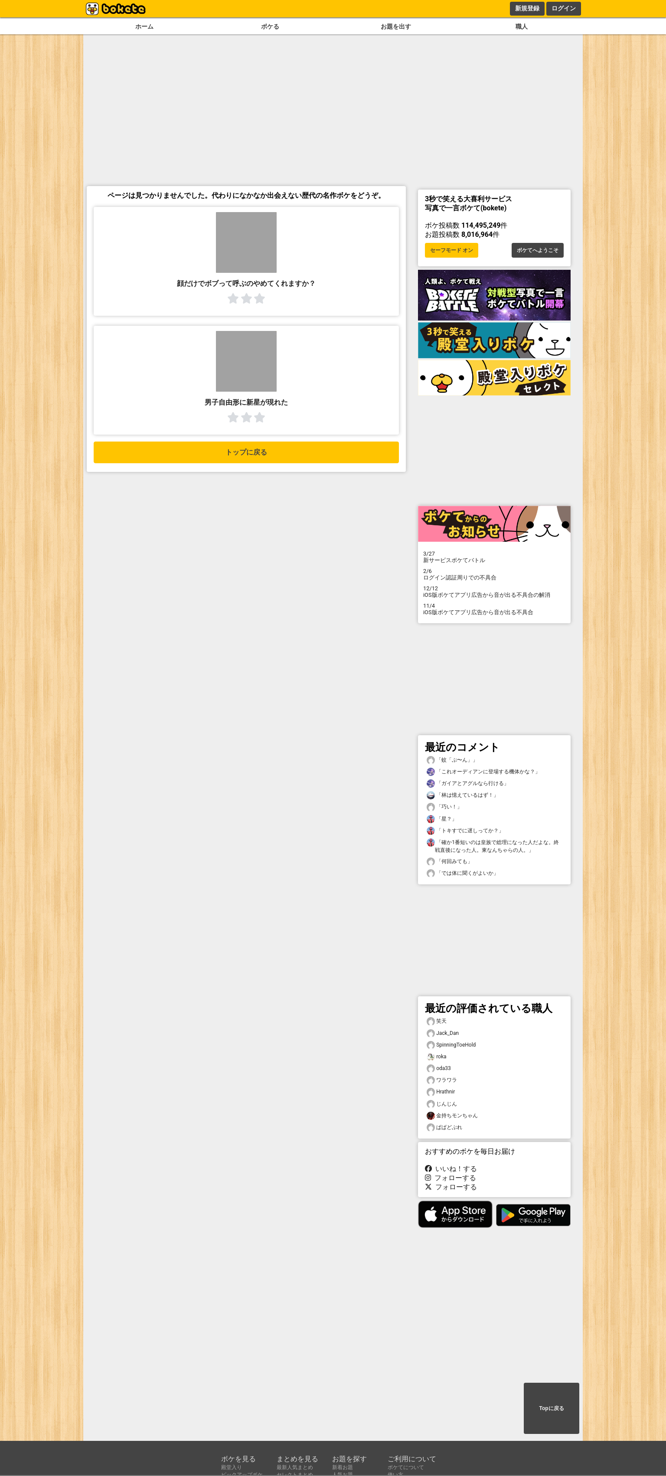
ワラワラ (442, 1080)
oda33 (439, 1068)
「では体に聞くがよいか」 (463, 873)
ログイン (564, 8)
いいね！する (451, 1169)
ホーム (144, 26)
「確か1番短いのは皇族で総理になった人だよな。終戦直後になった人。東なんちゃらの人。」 (493, 845)
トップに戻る (246, 452)
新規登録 (527, 8)
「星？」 (442, 819)
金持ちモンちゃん (452, 1116)
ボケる (270, 26)
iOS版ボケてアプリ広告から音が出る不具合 (494, 608)
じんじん (442, 1104)
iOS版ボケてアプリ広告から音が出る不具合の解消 (494, 591)
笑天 (437, 1021)
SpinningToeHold (451, 1045)
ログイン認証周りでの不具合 (494, 574)
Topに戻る (551, 1408)
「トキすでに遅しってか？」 (465, 831)
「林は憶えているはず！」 (463, 795)
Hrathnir (441, 1092)
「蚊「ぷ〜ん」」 (452, 760)
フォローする (450, 1178)
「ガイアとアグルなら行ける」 (468, 783)
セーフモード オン (451, 250)
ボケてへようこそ (537, 250)
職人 (522, 26)
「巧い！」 (444, 807)
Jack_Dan (443, 1033)
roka (437, 1057)
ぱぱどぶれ (444, 1127)
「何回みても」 (450, 861)
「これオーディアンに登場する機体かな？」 (483, 772)
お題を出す (396, 26)
